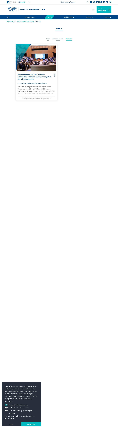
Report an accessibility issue (70, 415)
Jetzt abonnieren (59, 372)
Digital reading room (88, 401)
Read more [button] (9, 401)
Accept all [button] (31, 424)
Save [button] (11, 424)
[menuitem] (9, 17)
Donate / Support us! (89, 408)
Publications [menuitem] (69, 17)
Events (38, 21)
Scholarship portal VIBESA (90, 394)
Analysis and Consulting (25, 21)
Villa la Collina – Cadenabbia (91, 405)
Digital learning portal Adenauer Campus (94, 389)
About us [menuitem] (89, 17)
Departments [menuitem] (29, 17)
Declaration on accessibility (48, 415)
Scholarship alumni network (91, 397)
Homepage (10, 21)
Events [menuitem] (49, 17)
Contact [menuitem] (108, 17)
